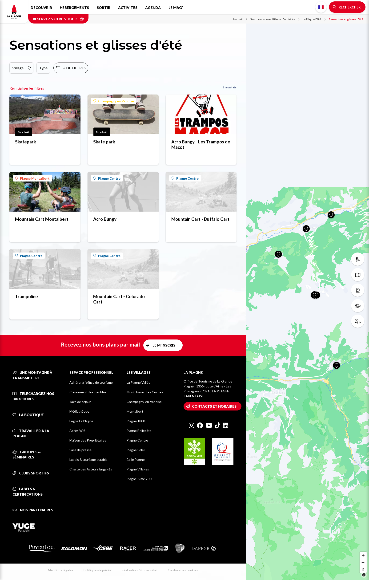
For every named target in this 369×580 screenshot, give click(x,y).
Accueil (240, 19)
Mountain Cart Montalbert (41, 219)
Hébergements (74, 7)
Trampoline (26, 296)
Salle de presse (80, 450)
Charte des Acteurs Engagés (90, 469)
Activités (127, 7)
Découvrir (41, 7)
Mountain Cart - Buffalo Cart (200, 219)
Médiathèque (79, 411)
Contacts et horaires (214, 406)
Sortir (103, 7)
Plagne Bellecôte (139, 431)
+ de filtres (74, 68)
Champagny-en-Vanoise (144, 402)
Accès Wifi (77, 431)
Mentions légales (60, 570)
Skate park (104, 141)
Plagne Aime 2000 (140, 479)
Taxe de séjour (80, 402)
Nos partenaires (32, 510)
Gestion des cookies (183, 570)
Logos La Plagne (81, 421)
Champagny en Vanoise (113, 101)
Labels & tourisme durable (88, 460)
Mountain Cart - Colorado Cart (119, 299)
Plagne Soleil (136, 450)
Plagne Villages (138, 469)
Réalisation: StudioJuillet (139, 570)
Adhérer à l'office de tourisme (91, 382)
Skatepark (25, 141)
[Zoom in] (363, 555)
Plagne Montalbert (32, 178)
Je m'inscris (164, 345)
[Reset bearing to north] (363, 569)
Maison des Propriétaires (87, 440)
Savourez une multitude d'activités (275, 19)
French (321, 7)
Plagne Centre (106, 178)
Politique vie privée (97, 570)
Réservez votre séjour (58, 19)
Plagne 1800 (136, 421)
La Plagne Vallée (138, 382)
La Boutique (28, 415)
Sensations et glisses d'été (346, 19)
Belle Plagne (136, 460)
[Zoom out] (363, 562)
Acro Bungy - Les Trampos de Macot (200, 144)
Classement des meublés (87, 392)
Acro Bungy (104, 219)
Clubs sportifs (30, 473)
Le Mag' (175, 7)
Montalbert (135, 411)
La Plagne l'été (314, 19)
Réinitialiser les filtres (26, 88)
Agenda (153, 7)
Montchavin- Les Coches (145, 392)
